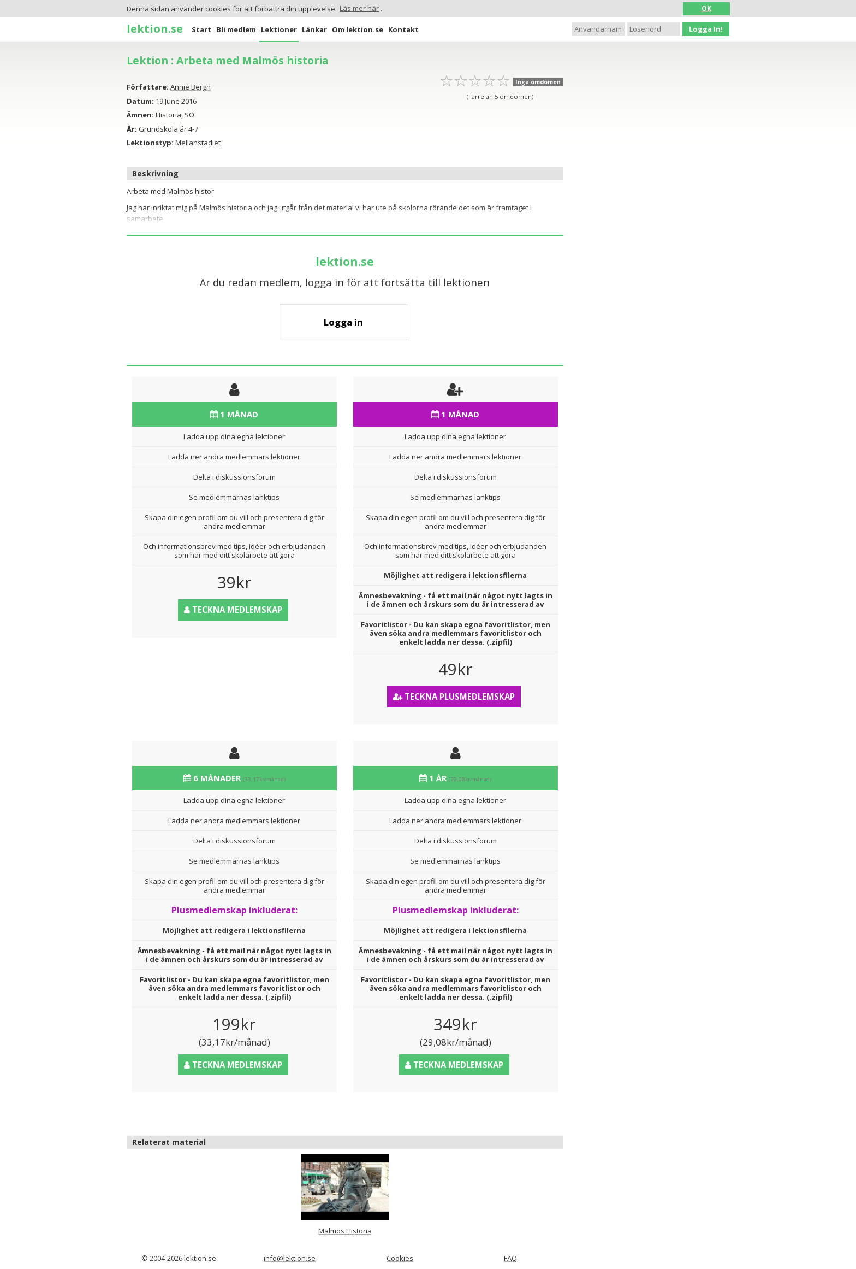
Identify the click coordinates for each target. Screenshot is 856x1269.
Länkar (314, 29)
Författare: (148, 87)
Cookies (400, 1258)
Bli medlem (236, 29)
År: (132, 129)
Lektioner (279, 29)
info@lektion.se (290, 1258)
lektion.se (155, 28)
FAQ (510, 1258)
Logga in (343, 322)
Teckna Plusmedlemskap (454, 696)
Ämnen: (140, 115)
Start (201, 29)
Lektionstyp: (150, 142)
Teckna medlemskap (233, 609)
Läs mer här (359, 8)
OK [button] (706, 8)
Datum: (140, 101)
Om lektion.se (357, 29)
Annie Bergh (190, 87)
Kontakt (403, 29)
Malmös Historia (345, 1231)
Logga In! (706, 29)
